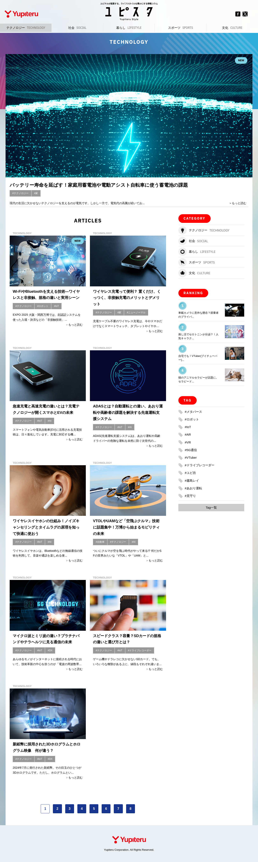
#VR (188, 442)
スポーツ (180, 28)
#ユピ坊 (190, 472)
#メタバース (194, 411)
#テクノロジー (20, 193)
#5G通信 (191, 450)
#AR (188, 434)
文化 (232, 28)
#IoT (56, 306)
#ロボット (43, 306)
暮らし (129, 28)
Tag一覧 (211, 507)
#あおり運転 (194, 488)
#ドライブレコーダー (140, 650)
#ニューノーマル (136, 312)
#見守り (190, 496)
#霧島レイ (192, 480)
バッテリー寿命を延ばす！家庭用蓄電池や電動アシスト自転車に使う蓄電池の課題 (106, 185)
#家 (36, 193)
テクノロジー (25, 28)
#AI (49, 420)
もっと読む (239, 203)
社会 (77, 28)
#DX (50, 650)
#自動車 (100, 541)
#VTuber (191, 457)
